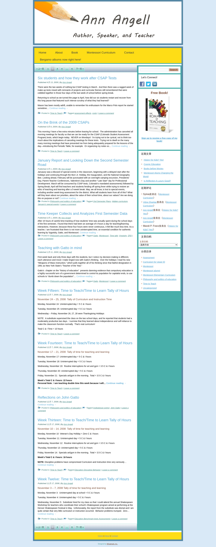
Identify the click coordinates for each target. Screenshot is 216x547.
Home (42, 52)
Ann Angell (67, 82)
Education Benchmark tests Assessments (92, 519)
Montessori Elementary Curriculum (159, 275)
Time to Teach (56, 113)
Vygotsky (123, 236)
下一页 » (80, 69)
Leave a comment (106, 113)
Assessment (148, 257)
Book (74, 52)
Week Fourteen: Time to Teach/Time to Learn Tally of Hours (85, 343)
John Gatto (115, 408)
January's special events (48, 204)
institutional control (101, 408)
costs (94, 113)
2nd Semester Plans (102, 201)
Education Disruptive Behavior (88, 470)
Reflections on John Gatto (58, 397)
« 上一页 (40, 69)
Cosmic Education (152, 164)
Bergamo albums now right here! (60, 59)
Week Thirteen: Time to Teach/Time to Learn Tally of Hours (84, 420)
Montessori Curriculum (101, 52)
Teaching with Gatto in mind (60, 248)
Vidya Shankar (150, 202)
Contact (129, 52)
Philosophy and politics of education (65, 201)
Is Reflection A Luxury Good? (157, 181)
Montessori (104, 236)
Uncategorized (150, 288)
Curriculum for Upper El (154, 262)
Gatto (95, 236)
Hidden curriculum (120, 201)
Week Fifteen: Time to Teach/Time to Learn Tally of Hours (83, 290)
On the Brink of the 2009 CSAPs (63, 122)
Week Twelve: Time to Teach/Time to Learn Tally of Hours (83, 479)
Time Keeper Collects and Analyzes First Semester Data (82, 213)
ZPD (130, 236)
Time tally (114, 236)
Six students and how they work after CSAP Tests (77, 78)
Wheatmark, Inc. (112, 544)
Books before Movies (153, 168)
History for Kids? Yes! (154, 160)
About (59, 52)
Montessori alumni (151, 270)
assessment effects (83, 113)
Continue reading (59, 108)
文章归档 (144, 241)
